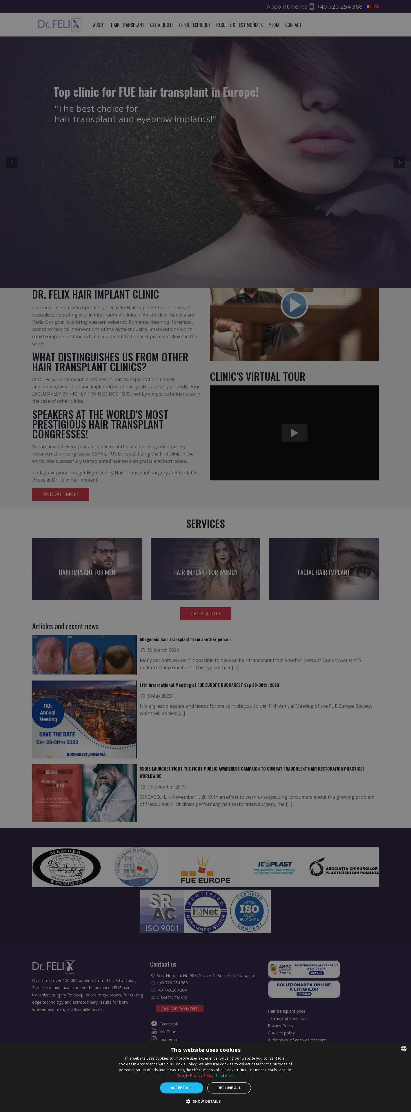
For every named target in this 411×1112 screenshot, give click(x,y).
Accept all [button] (182, 1087)
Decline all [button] (229, 1087)
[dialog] (205, 556)
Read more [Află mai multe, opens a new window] (224, 1075)
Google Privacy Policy (195, 1075)
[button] (205, 1101)
